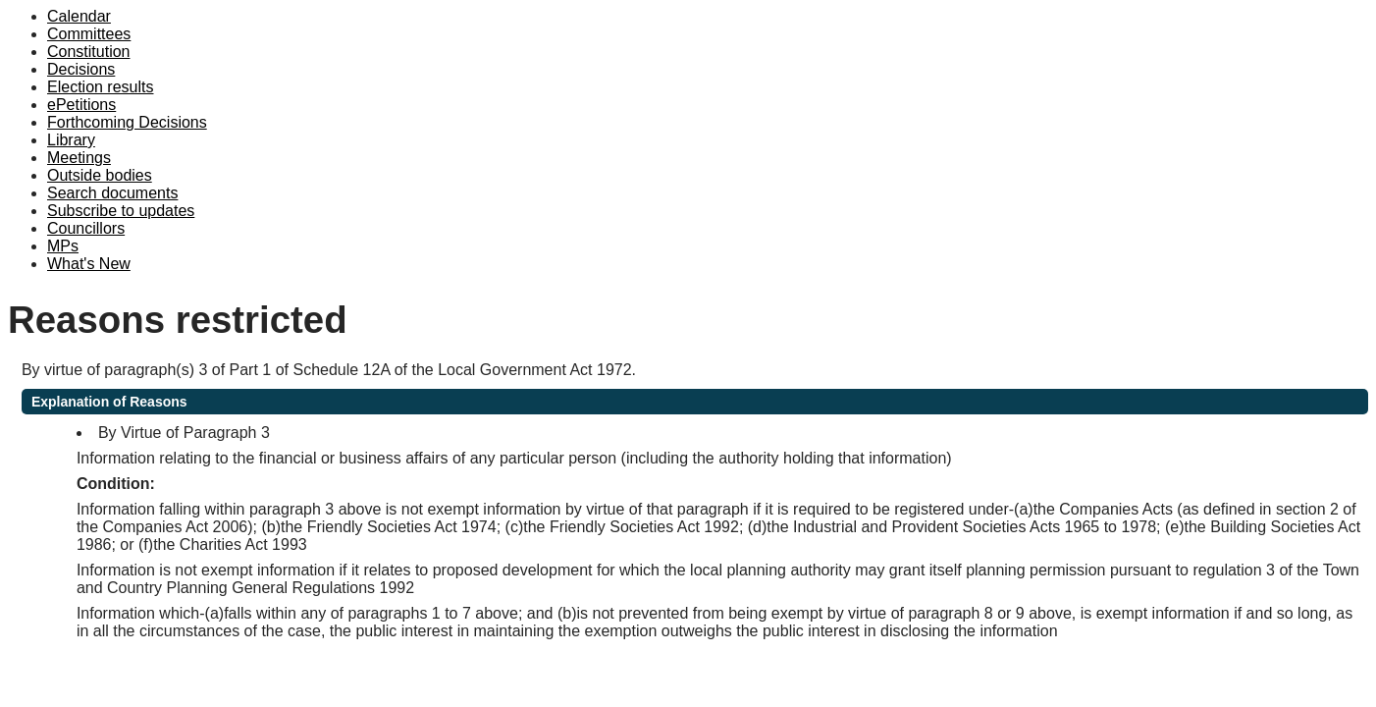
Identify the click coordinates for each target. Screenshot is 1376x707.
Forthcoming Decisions (127, 122)
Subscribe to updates (120, 210)
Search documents (112, 193)
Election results (100, 87)
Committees (89, 34)
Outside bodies (99, 175)
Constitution (89, 51)
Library (71, 140)
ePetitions (81, 104)
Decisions (81, 69)
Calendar (79, 16)
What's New (89, 263)
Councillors (86, 228)
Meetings (79, 157)
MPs (63, 246)
